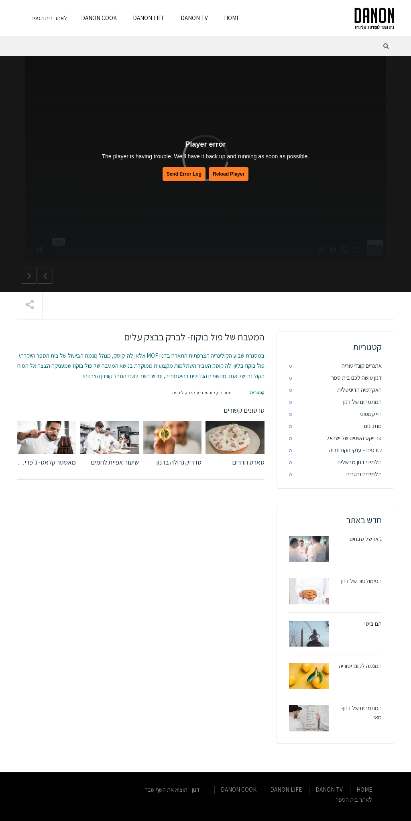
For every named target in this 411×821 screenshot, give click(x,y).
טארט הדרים (248, 462)
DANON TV (194, 18)
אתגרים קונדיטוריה (362, 365)
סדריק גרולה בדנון (178, 462)
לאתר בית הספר (49, 18)
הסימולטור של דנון (361, 581)
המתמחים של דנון (362, 401)
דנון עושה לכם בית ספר (356, 377)
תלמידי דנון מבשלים (360, 462)
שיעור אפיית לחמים (115, 462)
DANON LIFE (149, 18)
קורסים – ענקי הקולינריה (355, 450)
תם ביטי (373, 623)
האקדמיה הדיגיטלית (359, 389)
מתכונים (224, 392)
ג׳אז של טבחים (366, 539)
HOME (232, 18)
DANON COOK (99, 18)
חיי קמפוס (371, 414)
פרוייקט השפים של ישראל (354, 438)
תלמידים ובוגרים (364, 474)
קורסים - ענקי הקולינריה (193, 392)
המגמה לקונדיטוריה (360, 665)
